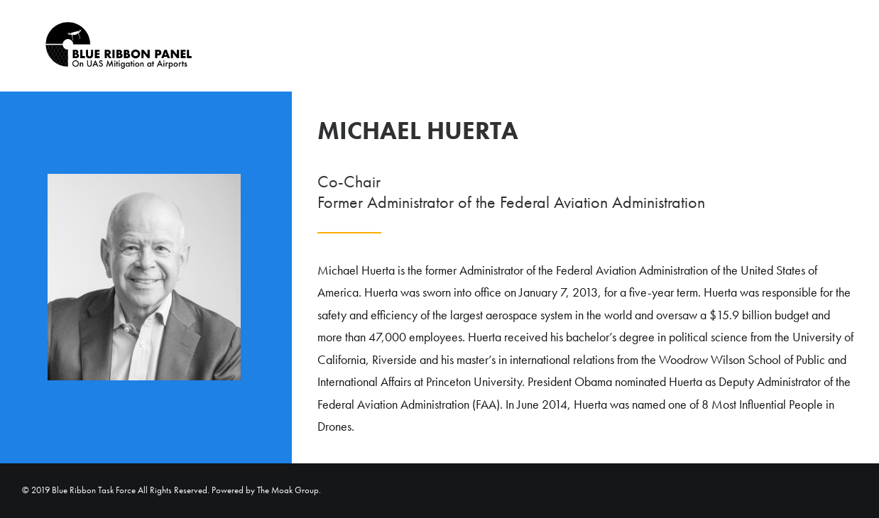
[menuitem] (807, 46)
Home (812, 46)
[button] (850, 46)
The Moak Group (288, 490)
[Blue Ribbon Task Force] (103, 45)
